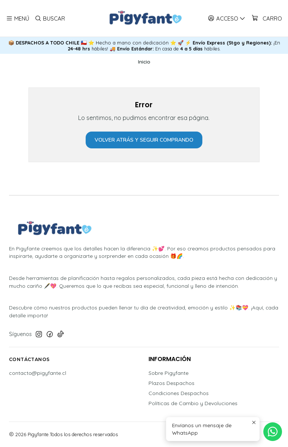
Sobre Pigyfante (168, 373)
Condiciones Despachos (178, 393)
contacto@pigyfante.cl (37, 373)
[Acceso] (226, 18)
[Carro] (266, 18)
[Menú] (17, 18)
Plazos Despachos (171, 383)
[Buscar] (49, 18)
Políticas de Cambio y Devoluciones (193, 403)
